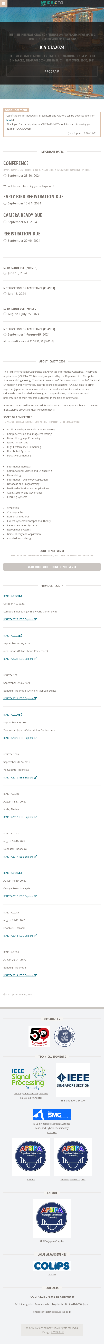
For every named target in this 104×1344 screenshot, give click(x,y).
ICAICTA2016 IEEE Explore (20, 896)
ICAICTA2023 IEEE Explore (20, 619)
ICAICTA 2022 (12, 635)
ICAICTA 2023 (12, 596)
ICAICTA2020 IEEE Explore (20, 737)
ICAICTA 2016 (12, 872)
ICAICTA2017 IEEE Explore (20, 856)
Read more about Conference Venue (52, 567)
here (9, 120)
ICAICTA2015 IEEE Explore (20, 935)
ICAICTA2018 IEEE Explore (20, 817)
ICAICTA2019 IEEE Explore (20, 777)
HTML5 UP (57, 1332)
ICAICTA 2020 (12, 714)
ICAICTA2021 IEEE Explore (20, 698)
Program (52, 71)
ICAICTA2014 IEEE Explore (20, 975)
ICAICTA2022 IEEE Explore (20, 658)
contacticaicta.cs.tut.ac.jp (55, 1311)
